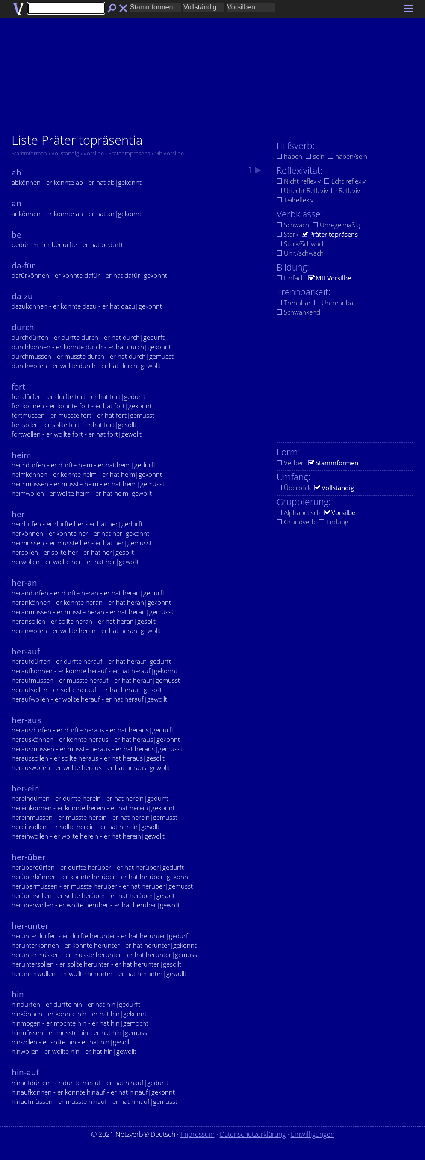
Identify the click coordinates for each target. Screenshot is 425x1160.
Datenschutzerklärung (253, 1134)
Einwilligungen (312, 1134)
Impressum (197, 1134)
